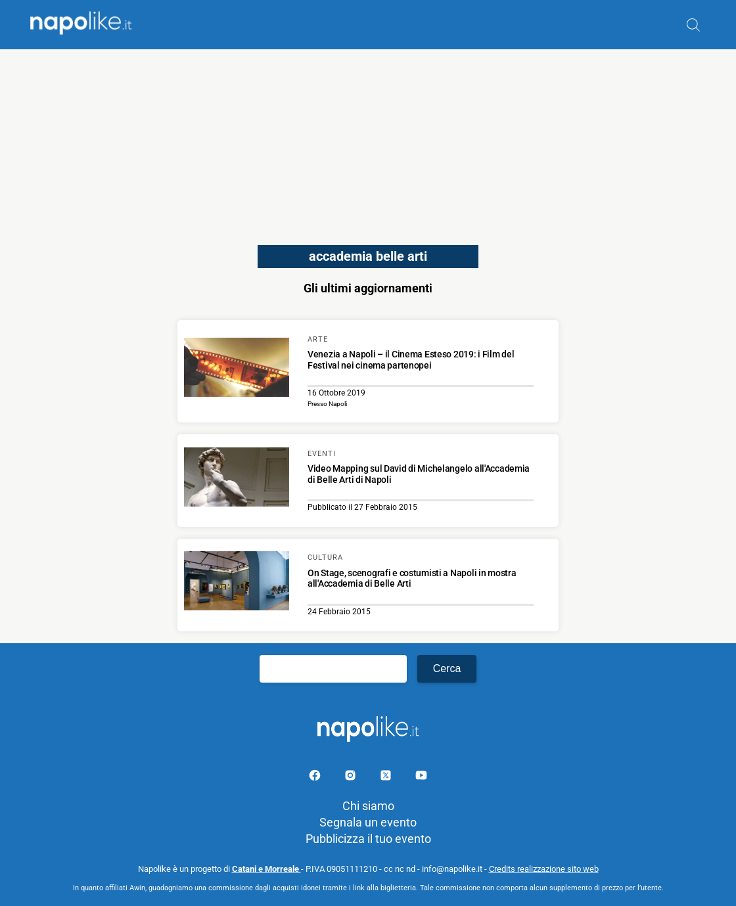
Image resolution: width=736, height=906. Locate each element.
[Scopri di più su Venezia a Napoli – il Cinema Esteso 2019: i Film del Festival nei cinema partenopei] (236, 369)
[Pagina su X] (387, 777)
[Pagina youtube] (421, 777)
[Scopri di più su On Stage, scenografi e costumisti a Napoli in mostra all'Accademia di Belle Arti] (236, 582)
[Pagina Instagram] (351, 777)
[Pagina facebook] (316, 777)
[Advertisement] (368, 141)
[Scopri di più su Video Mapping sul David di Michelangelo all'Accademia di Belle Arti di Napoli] (236, 478)
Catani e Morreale (266, 869)
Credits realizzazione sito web (544, 869)
